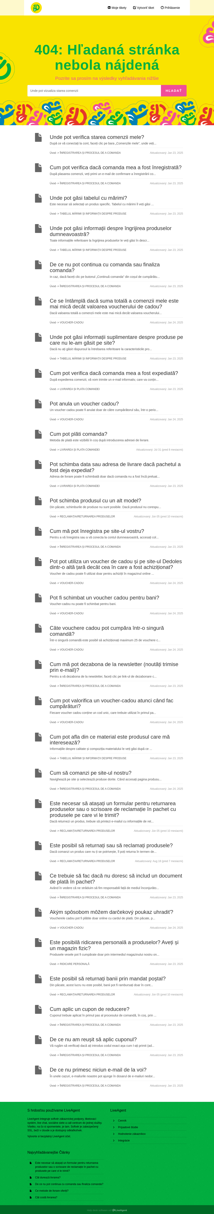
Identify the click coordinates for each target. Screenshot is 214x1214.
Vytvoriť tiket (143, 8)
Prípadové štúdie (128, 1127)
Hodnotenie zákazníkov (132, 1133)
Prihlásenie (170, 8)
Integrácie (124, 1140)
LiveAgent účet (61, 1136)
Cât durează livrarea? (48, 1177)
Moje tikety (117, 8)
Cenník (122, 1120)
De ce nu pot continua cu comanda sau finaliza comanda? (69, 1184)
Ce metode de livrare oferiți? (52, 1190)
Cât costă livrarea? (46, 1197)
